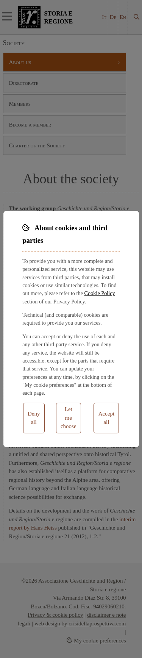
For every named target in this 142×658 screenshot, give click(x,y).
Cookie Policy (99, 293)
